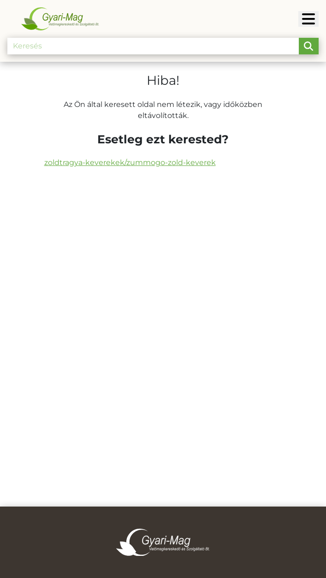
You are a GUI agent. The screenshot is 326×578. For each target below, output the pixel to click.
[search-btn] (308, 46)
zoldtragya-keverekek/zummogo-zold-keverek (130, 162)
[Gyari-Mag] (308, 19)
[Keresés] (153, 46)
